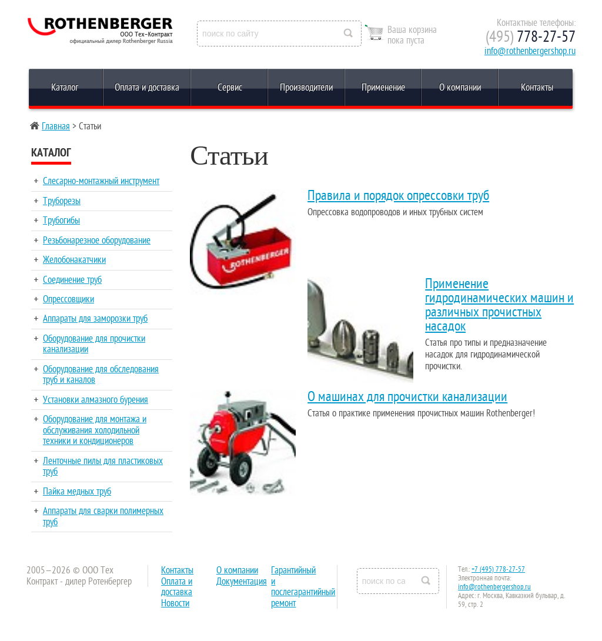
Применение (383, 88)
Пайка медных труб (77, 492)
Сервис (230, 88)
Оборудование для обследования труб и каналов (101, 374)
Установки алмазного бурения (95, 400)
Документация (241, 581)
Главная (56, 126)
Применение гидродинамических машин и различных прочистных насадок (499, 305)
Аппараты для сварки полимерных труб (103, 516)
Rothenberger (73, 34)
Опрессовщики (68, 299)
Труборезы (62, 201)
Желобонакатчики (74, 260)
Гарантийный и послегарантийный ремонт (303, 587)
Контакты (537, 88)
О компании (460, 88)
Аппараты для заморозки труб (95, 319)
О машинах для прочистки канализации (407, 396)
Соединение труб (72, 280)
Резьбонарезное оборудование (96, 240)
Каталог (64, 88)
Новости (175, 603)
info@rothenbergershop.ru (530, 51)
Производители (306, 88)
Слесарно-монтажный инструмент (101, 181)
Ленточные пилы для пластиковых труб (103, 466)
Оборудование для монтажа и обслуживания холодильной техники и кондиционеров (94, 430)
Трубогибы (61, 220)
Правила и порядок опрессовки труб (398, 195)
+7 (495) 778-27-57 (498, 569)
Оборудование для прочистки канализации (94, 344)
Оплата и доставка (147, 88)
